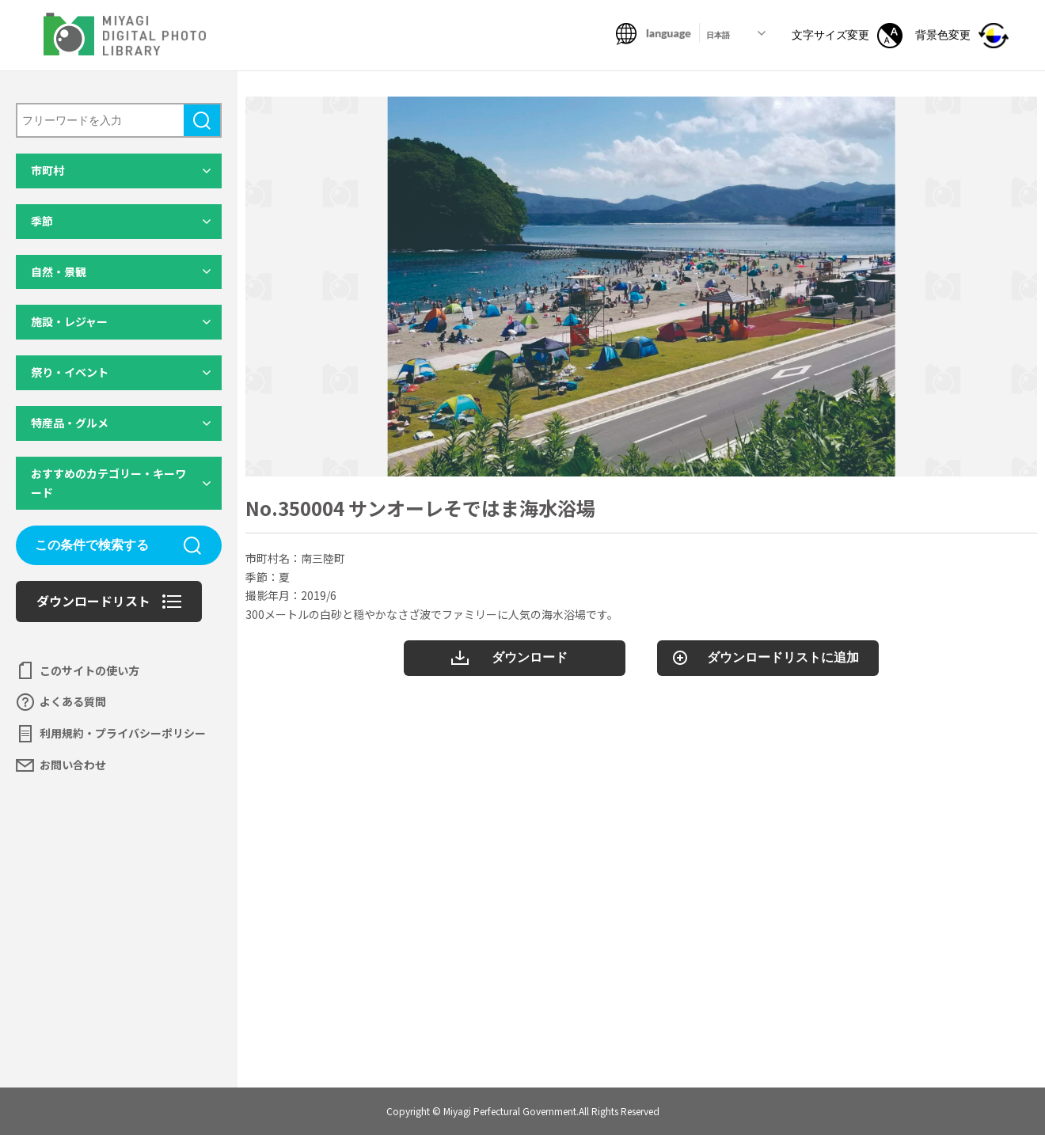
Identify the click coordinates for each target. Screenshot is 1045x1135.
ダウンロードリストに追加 (783, 657)
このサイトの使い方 (89, 670)
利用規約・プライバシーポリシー (123, 733)
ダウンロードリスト (93, 600)
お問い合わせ (73, 764)
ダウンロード (530, 657)
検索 (202, 120)
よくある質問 (73, 701)
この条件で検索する (92, 545)
